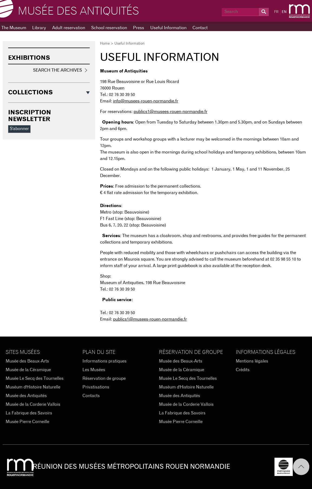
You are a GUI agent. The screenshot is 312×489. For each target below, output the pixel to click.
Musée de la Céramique (28, 370)
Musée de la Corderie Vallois (33, 404)
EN (284, 12)
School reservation (109, 28)
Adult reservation (68, 28)
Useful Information (168, 28)
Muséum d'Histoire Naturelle (33, 387)
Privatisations (95, 387)
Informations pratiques (104, 361)
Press (138, 28)
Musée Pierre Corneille (27, 422)
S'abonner (19, 129)
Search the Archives (57, 70)
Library (39, 28)
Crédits (243, 370)
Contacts (91, 396)
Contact (200, 28)
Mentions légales (252, 361)
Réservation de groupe (104, 378)
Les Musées (93, 370)
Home (105, 43)
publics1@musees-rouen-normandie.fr (170, 111)
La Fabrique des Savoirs (29, 413)
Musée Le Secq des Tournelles (35, 378)
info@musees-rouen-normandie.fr (145, 101)
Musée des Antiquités (78, 11)
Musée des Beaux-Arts (27, 361)
